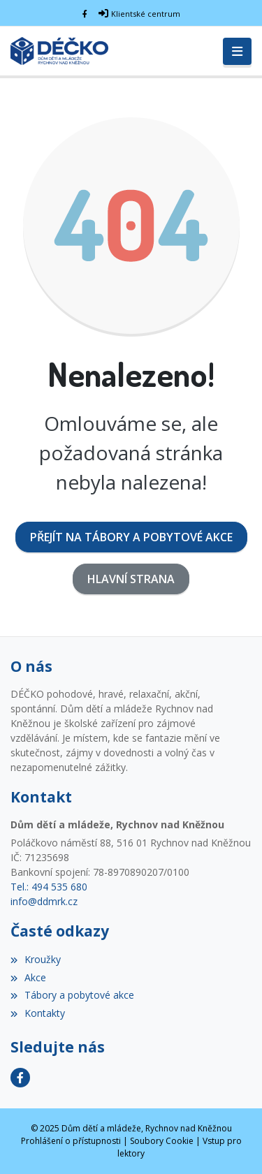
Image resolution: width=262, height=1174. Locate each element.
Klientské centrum (145, 13)
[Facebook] (84, 13)
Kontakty (37, 1013)
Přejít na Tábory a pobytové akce (131, 537)
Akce (28, 977)
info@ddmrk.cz (44, 901)
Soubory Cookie (162, 1141)
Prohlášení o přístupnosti (71, 1141)
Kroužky (35, 959)
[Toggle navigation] (237, 52)
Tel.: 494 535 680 (48, 886)
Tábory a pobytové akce (72, 994)
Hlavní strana (131, 579)
